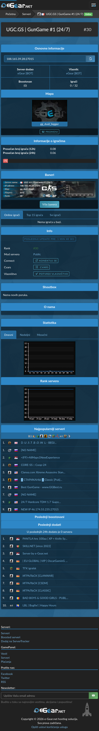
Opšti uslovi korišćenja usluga (49, 727)
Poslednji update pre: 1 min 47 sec (49, 238)
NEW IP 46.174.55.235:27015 (39, 509)
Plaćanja (6, 661)
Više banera (49, 204)
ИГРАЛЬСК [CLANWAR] (38, 575)
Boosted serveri (10, 637)
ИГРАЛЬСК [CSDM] (35, 583)
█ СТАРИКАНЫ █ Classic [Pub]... (41, 479)
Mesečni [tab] (42, 334)
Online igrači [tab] (12, 215)
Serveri (26, 14)
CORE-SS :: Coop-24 (33, 464)
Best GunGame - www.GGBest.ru (41, 487)
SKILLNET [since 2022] (37, 546)
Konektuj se (46, 260)
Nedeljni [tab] (25, 334)
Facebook (7, 673)
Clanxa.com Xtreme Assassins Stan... (43, 472)
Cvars (41, 267)
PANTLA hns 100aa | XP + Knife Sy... (45, 538)
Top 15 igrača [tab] (35, 215)
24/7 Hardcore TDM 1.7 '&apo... (41, 502)
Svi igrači (55, 215)
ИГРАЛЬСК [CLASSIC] (37, 590)
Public (37, 254)
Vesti (4, 653)
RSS (3, 682)
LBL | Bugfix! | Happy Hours (39, 605)
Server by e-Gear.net (35, 553)
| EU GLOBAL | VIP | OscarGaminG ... (45, 560)
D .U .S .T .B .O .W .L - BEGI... (38, 442)
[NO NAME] (28, 450)
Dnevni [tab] (8, 334)
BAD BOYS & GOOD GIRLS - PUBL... (45, 598)
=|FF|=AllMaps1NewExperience (40, 457)
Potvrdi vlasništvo (51, 273)
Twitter (5, 678)
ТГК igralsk (29, 568)
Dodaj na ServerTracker (15, 641)
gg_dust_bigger (49, 124)
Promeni (49, 131)
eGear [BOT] (25, 73)
